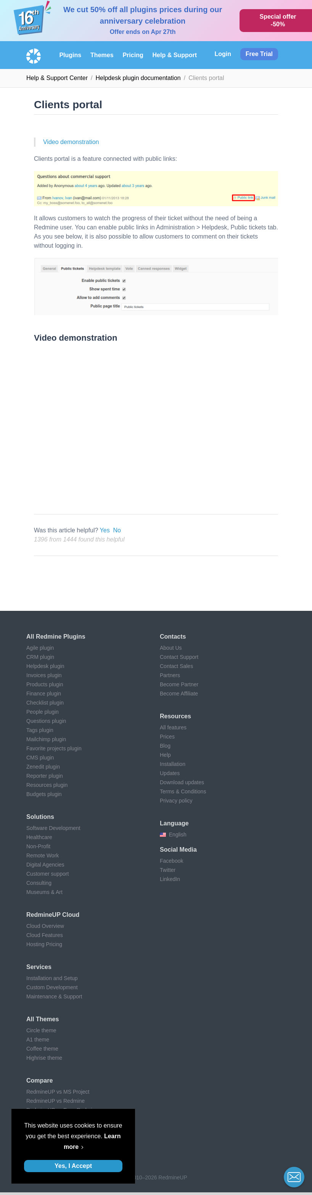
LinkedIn (170, 879)
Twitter (167, 870)
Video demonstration (71, 142)
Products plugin (44, 684)
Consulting (38, 883)
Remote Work (42, 855)
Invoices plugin (44, 675)
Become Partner (179, 684)
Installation (172, 764)
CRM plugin (40, 657)
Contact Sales (176, 666)
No (117, 530)
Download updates (182, 782)
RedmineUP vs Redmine (55, 1101)
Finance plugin (43, 693)
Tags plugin (39, 730)
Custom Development (52, 987)
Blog (165, 746)
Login (222, 54)
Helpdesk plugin (45, 666)
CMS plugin (40, 757)
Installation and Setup (52, 978)
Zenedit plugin (43, 767)
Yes (105, 530)
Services (38, 967)
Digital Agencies (45, 865)
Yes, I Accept (73, 1166)
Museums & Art (44, 892)
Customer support (47, 874)
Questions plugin (46, 721)
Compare (39, 1080)
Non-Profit (38, 846)
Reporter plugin (44, 776)
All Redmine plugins (55, 636)
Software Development (53, 828)
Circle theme (41, 1030)
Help (165, 755)
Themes (101, 55)
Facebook (171, 861)
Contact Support (179, 657)
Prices (167, 737)
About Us (171, 648)
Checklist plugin (45, 703)
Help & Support (175, 55)
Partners (170, 675)
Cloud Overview (45, 926)
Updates (170, 773)
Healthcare (39, 837)
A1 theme (37, 1039)
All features (173, 727)
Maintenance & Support (54, 996)
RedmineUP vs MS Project (57, 1092)
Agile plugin (40, 648)
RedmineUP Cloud (52, 914)
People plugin (42, 712)
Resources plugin (47, 785)
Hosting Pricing (44, 944)
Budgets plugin (44, 794)
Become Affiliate (179, 693)
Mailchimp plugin (46, 739)
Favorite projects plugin (54, 748)
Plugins (70, 55)
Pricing (132, 55)
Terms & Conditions (183, 791)
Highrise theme (44, 1058)
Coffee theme (42, 1049)
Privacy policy (176, 801)
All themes (42, 1019)
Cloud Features (44, 935)
